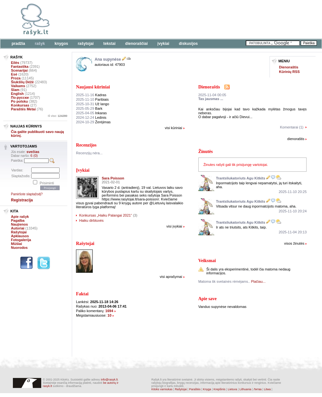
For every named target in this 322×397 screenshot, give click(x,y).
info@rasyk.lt (109, 379)
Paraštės (195, 389)
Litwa (267, 389)
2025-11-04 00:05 (212, 95)
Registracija (22, 200)
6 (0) (34, 156)
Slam (15, 90)
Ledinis (91, 117)
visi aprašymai (171, 277)
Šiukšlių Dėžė (22, 82)
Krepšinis (219, 389)
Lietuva (232, 389)
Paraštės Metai (23, 109)
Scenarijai (19, 70)
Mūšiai (16, 244)
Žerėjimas (93, 122)
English (17, 94)
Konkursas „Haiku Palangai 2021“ (105, 215)
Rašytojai (85, 43)
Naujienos (19, 224)
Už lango (92, 104)
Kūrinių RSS (289, 72)
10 (109, 315)
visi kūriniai (173, 128)
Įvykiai (163, 43)
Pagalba (17, 220)
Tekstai (109, 43)
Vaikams (18, 86)
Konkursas (20, 105)
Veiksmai (207, 260)
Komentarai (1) (292, 127)
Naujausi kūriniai (93, 87)
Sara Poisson (113, 178)
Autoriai (17, 228)
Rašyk (40, 43)
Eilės (15, 63)
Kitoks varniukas (162, 389)
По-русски (20, 97)
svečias (32, 152)
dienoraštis (295, 139)
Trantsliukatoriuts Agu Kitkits (240, 178)
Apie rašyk (20, 217)
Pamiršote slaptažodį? (27, 194)
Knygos (61, 43)
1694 (109, 311)
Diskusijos (188, 43)
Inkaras (91, 113)
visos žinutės (294, 243)
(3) (135, 215)
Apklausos (20, 236)
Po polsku (19, 101)
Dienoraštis (288, 67)
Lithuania (245, 389)
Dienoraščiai (136, 43)
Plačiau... (258, 281)
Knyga (207, 389)
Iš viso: (57, 115)
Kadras (91, 95)
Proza (16, 78)
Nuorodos (19, 247)
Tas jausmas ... (210, 99)
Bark (89, 108)
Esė (14, 74)
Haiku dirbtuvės (91, 220)
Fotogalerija (21, 240)
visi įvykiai (174, 226)
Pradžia (18, 43)
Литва (258, 389)
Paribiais (92, 99)
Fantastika (19, 66)
